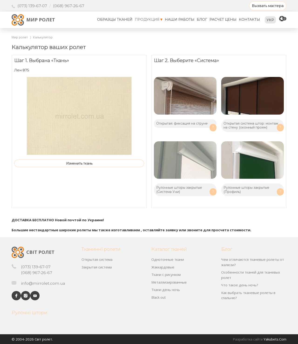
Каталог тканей (169, 249)
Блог (202, 19)
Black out (158, 297)
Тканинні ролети (100, 249)
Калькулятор (43, 37)
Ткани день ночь (165, 289)
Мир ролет (40, 20)
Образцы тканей (114, 19)
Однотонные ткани (167, 259)
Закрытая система (96, 267)
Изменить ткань (79, 163)
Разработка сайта (248, 339)
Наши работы (179, 19)
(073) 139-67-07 (32, 6)
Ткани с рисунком (166, 274)
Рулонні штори (29, 312)
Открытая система (96, 259)
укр (270, 20)
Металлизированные (169, 282)
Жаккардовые (162, 267)
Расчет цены (223, 19)
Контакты (249, 19)
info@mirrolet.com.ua (43, 283)
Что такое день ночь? (239, 285)
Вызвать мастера (268, 5)
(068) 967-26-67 (68, 6)
